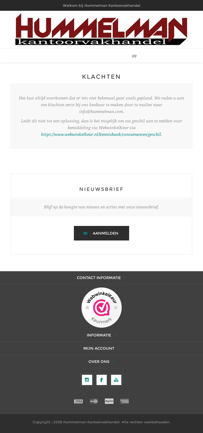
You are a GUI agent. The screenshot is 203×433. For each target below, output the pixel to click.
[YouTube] (116, 380)
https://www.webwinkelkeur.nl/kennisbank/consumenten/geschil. (101, 134)
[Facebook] (102, 380)
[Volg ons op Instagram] (87, 380)
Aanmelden (105, 233)
